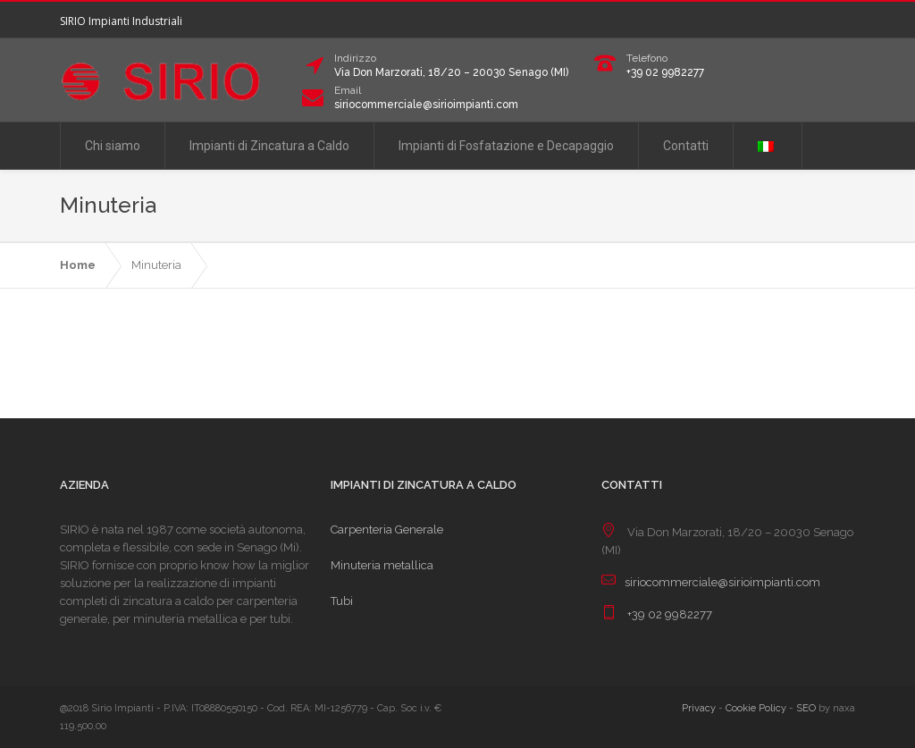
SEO (806, 708)
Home (78, 265)
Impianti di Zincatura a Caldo (269, 146)
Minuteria (156, 265)
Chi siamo (112, 146)
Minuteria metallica (382, 565)
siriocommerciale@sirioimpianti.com (426, 104)
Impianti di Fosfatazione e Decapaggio (506, 146)
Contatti (686, 146)
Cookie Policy (756, 708)
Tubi (342, 601)
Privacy (699, 708)
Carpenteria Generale (387, 529)
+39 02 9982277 (665, 72)
